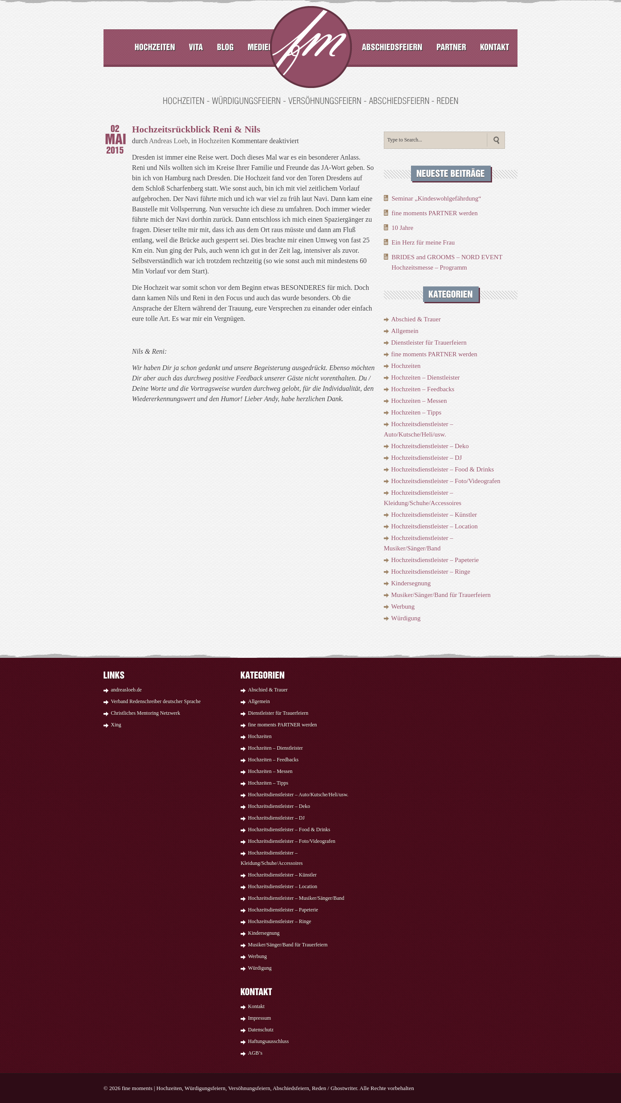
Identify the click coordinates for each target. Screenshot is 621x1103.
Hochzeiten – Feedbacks (423, 389)
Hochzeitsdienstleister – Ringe (430, 571)
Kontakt (256, 1006)
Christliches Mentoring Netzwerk (145, 713)
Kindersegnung (411, 583)
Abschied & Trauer (416, 319)
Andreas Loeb (168, 141)
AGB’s (255, 1053)
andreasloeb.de (126, 690)
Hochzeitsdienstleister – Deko (430, 446)
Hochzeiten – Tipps (416, 412)
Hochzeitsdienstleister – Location (434, 526)
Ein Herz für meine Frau (423, 242)
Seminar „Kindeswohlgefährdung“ (436, 198)
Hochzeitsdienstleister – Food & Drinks (442, 469)
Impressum (259, 1018)
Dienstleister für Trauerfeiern (429, 342)
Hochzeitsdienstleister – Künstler (434, 514)
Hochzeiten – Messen (419, 400)
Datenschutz (260, 1030)
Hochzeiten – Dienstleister (425, 377)
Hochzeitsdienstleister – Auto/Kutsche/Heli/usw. (298, 795)
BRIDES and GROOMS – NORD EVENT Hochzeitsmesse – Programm (447, 262)
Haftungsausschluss (268, 1041)
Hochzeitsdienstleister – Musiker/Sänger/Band (296, 898)
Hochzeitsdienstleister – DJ (426, 457)
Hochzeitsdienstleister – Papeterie (435, 559)
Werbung (403, 606)
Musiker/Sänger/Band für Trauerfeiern (441, 594)
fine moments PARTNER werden (435, 213)
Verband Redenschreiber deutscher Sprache (156, 701)
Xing (116, 725)
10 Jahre (402, 227)
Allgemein (404, 330)
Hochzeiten (214, 141)
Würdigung (405, 618)
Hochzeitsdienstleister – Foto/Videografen (445, 481)
